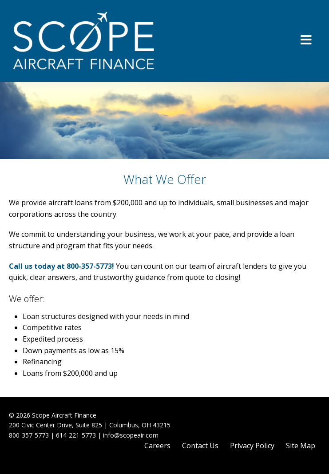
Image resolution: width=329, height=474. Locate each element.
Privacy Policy (252, 445)
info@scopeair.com (131, 435)
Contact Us (200, 445)
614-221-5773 (76, 435)
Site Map (300, 445)
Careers (157, 445)
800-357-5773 (89, 266)
